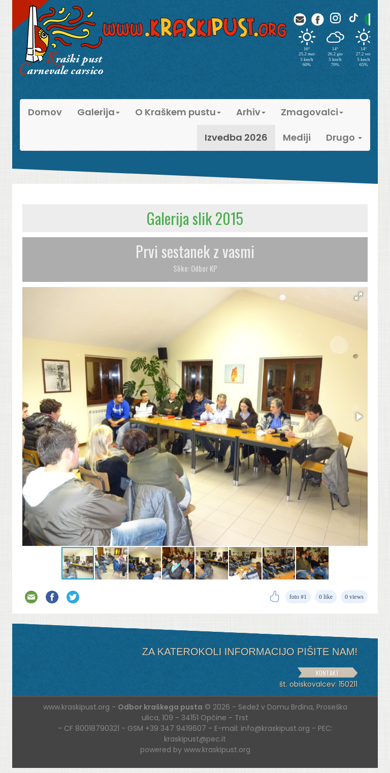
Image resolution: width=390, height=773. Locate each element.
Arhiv (251, 112)
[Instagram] (335, 18)
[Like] (274, 597)
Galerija (98, 112)
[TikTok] (353, 18)
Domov (45, 112)
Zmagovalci (312, 112)
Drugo (344, 137)
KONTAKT (327, 672)
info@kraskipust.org (275, 728)
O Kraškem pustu (178, 112)
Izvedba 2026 (236, 137)
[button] (358, 296)
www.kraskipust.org (217, 750)
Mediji (297, 137)
